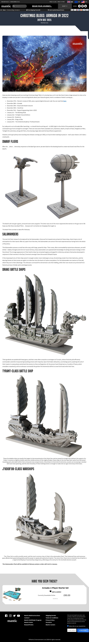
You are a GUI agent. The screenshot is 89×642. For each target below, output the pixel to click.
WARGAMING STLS (15, 2)
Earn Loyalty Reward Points (56, 10)
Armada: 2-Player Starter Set (55, 587)
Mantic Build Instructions (32, 615)
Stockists (49, 622)
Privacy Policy (50, 620)
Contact (26, 618)
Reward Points (28, 625)
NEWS (75, 6)
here (64, 101)
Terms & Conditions (52, 618)
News (4, 10)
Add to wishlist (55, 591)
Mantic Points (28, 622)
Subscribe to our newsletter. (76, 626)
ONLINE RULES (5, 2)
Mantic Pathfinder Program (32, 620)
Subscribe (83, 630)
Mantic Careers (50, 625)
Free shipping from (33, 10)
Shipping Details (51, 615)
